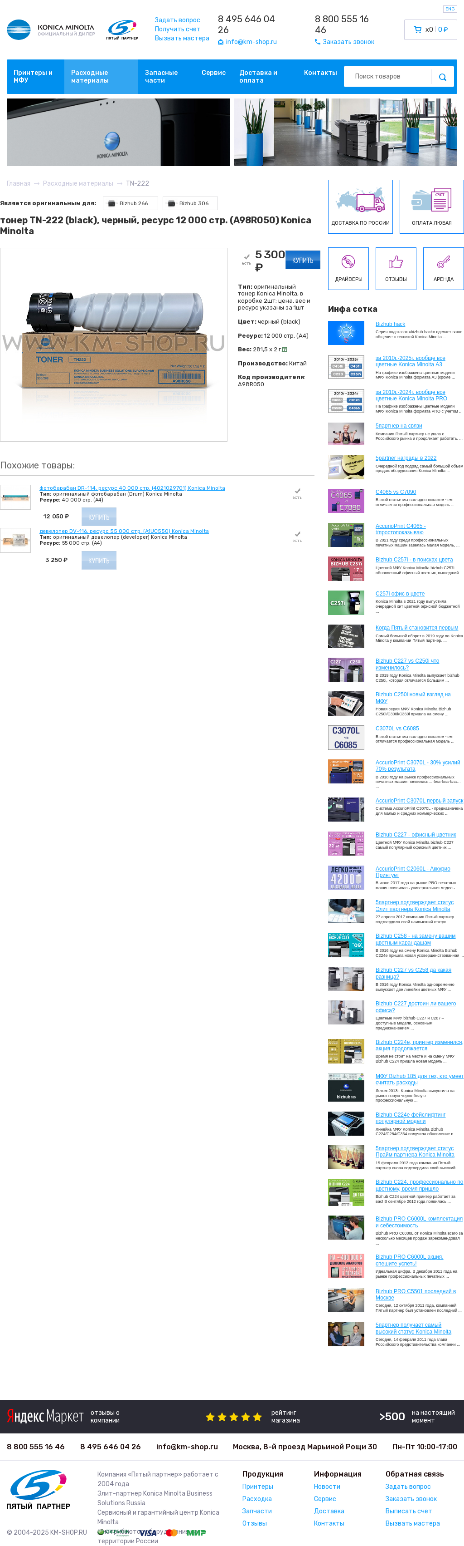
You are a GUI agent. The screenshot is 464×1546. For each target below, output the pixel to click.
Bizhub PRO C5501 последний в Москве (416, 1294)
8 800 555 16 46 (342, 24)
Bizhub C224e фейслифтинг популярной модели (411, 1118)
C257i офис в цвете (400, 594)
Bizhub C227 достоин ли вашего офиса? (416, 1006)
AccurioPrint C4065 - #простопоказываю (401, 529)
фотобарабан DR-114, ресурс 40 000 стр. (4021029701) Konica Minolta (132, 488)
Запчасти (257, 1511)
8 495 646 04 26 (246, 24)
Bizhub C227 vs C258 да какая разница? (413, 973)
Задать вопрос (177, 20)
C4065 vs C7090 (396, 492)
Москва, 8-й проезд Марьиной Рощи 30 (305, 1447)
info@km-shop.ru (187, 1447)
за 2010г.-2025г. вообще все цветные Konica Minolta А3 (410, 361)
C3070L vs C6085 (397, 728)
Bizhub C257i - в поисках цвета (414, 559)
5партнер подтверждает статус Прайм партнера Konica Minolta (415, 1151)
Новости (327, 1487)
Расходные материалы (90, 76)
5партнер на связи (399, 426)
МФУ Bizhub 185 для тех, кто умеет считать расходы (420, 1079)
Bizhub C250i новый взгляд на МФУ (413, 697)
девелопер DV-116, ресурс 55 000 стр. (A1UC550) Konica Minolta (124, 531)
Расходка (257, 1499)
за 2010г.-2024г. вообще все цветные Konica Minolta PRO (411, 395)
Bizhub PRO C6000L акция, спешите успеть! (410, 1260)
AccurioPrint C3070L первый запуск (420, 801)
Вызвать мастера (182, 38)
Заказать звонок (411, 1499)
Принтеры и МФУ (33, 76)
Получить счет (178, 29)
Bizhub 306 (186, 203)
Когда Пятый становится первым (417, 628)
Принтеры (257, 1487)
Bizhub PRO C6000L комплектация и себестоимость (419, 1222)
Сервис (214, 73)
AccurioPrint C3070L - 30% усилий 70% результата (418, 765)
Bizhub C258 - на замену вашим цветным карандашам (416, 939)
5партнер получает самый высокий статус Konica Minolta (413, 1328)
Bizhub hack (390, 324)
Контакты (320, 73)
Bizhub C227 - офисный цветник (416, 835)
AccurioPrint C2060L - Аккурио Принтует (413, 872)
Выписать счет (409, 1511)
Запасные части (161, 76)
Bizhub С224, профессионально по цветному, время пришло (420, 1185)
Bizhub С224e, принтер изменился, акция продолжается (420, 1045)
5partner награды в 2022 (406, 458)
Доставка (329, 1511)
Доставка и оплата (258, 76)
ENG (450, 9)
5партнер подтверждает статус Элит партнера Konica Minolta (415, 905)
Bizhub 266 (127, 203)
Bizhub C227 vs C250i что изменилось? (407, 664)
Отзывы (254, 1523)
